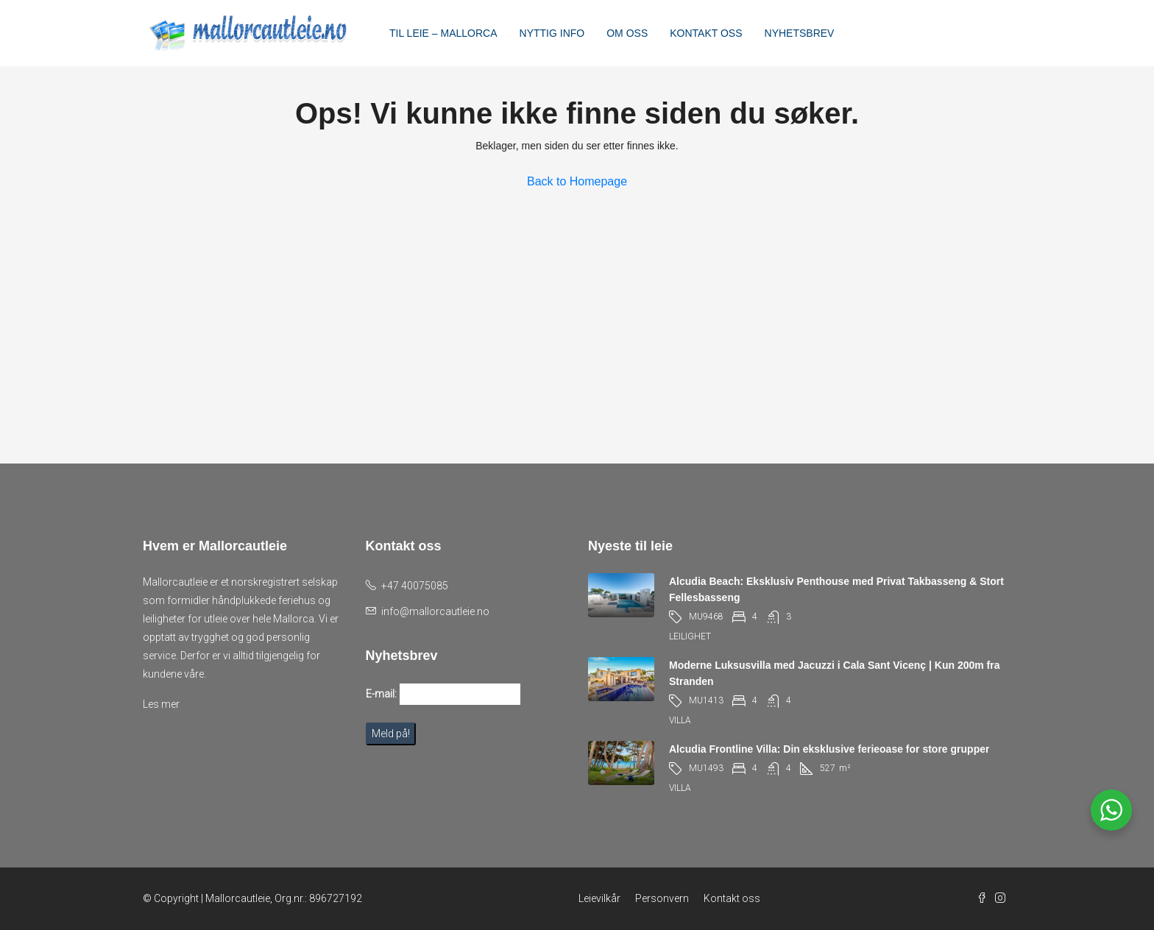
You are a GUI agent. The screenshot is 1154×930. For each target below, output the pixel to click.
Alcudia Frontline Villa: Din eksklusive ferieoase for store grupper (829, 749)
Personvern (662, 898)
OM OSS (627, 33)
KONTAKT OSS (706, 33)
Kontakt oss (732, 898)
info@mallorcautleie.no (435, 611)
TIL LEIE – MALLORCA (443, 33)
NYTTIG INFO (552, 33)
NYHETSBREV (800, 33)
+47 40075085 (414, 586)
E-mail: (381, 694)
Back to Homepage (577, 181)
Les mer (161, 704)
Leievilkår (599, 898)
